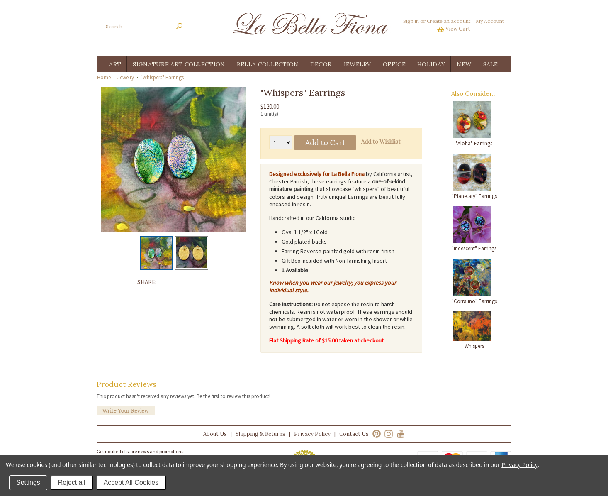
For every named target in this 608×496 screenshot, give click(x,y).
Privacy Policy (312, 433)
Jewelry (125, 77)
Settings (28, 482)
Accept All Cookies (131, 482)
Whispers (474, 345)
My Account (490, 21)
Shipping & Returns (260, 433)
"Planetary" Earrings (474, 196)
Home (104, 77)
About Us (215, 433)
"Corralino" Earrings (474, 301)
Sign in (411, 21)
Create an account (448, 21)
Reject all (71, 482)
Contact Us (354, 433)
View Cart (457, 28)
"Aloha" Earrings (474, 143)
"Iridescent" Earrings (474, 248)
